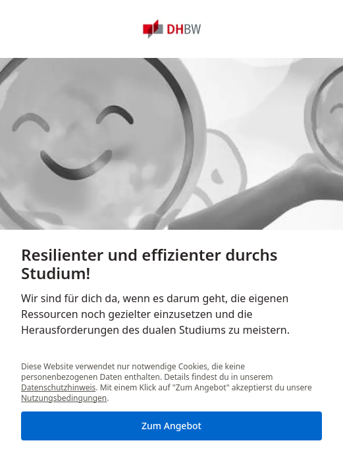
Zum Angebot (171, 425)
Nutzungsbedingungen (64, 398)
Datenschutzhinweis (58, 387)
